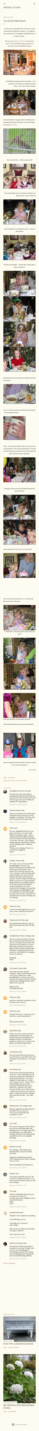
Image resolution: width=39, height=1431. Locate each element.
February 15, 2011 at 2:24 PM (18, 914)
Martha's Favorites (16, 1243)
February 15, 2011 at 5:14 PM (18, 1063)
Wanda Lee (14, 1147)
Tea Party (24, 780)
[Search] (34, 3)
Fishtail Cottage (11, 7)
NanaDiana (14, 1031)
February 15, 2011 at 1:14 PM (18, 900)
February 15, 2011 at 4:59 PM (18, 1046)
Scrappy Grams (15, 861)
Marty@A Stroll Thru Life (18, 791)
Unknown (13, 906)
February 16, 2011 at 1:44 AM (18, 1185)
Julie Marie (13, 1069)
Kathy (12, 828)
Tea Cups (18, 780)
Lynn (11, 1123)
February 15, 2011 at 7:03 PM (18, 1117)
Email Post (11, 777)
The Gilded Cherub (16, 968)
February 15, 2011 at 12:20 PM (18, 804)
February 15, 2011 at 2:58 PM (18, 991)
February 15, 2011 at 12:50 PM (18, 822)
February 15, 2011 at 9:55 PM (18, 1141)
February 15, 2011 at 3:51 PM (18, 1005)
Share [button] (5, 777)
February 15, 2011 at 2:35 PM (18, 930)
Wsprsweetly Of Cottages (19, 1106)
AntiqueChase (15, 1212)
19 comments (12, 1411)
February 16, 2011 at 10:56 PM (18, 1258)
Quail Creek (11, 780)
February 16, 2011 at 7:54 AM (18, 1206)
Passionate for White (17, 920)
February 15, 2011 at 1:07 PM (18, 854)
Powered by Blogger (19, 1424)
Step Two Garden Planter (18, 1343)
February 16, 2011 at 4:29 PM (18, 1237)
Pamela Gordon (15, 810)
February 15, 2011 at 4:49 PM (18, 1024)
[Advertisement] (19, 1288)
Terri (11, 1191)
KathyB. (12, 1174)
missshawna (14, 1052)
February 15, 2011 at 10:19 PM (18, 1167)
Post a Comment (9, 1263)
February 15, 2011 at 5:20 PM (18, 1100)
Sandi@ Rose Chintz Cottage (20, 936)
